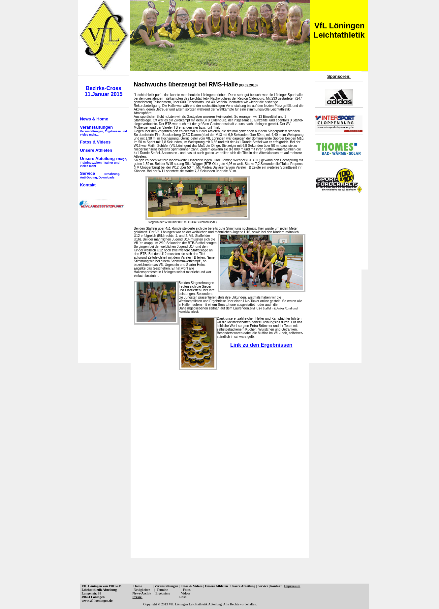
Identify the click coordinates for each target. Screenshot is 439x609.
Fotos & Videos (95, 142)
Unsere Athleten (96, 150)
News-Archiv (142, 593)
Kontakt (88, 184)
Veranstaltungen (103, 130)
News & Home (94, 118)
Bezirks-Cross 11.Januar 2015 (104, 91)
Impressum (292, 586)
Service (100, 175)
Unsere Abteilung (103, 162)
